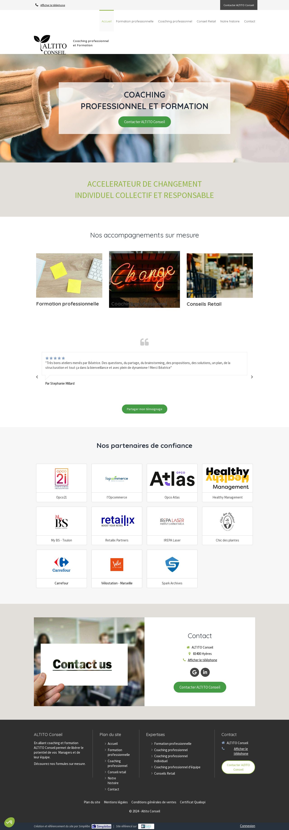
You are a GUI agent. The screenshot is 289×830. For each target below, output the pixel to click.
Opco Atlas (172, 497)
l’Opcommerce (117, 497)
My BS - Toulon (61, 540)
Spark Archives (172, 583)
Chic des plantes (227, 540)
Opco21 (61, 497)
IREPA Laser (172, 540)
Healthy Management (227, 497)
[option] (144, 369)
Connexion (247, 826)
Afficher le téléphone (52, 5)
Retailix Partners (116, 540)
